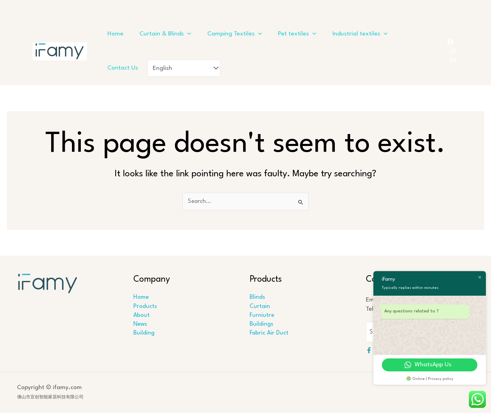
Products (145, 306)
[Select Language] (269, 68)
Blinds (256, 297)
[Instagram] (453, 51)
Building (143, 334)
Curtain (259, 306)
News (140, 324)
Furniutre (261, 316)
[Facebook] (450, 42)
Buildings (261, 324)
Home (141, 297)
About (141, 316)
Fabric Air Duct (268, 334)
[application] (194, 34)
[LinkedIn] (453, 60)
